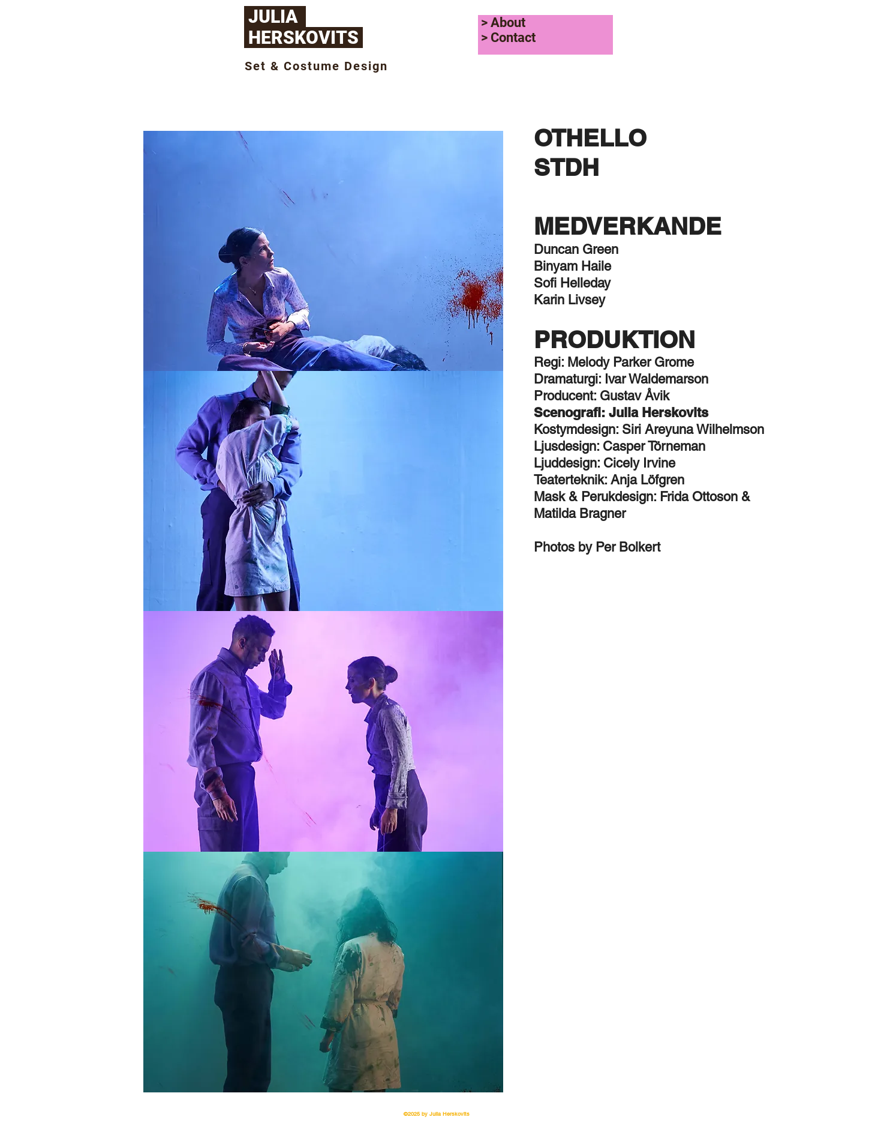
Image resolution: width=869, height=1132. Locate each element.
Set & (264, 66)
